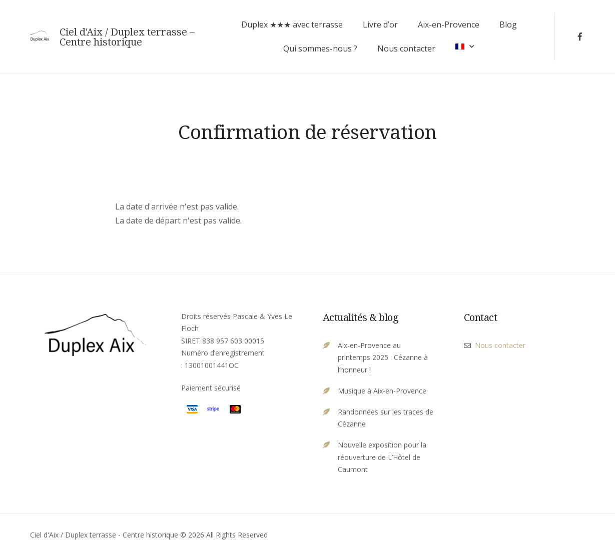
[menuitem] (464, 46)
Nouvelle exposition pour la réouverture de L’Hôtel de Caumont (382, 457)
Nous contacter (406, 48)
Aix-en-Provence (448, 24)
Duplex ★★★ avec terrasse (292, 24)
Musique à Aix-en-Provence (382, 391)
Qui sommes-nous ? (320, 48)
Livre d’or (380, 24)
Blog (508, 24)
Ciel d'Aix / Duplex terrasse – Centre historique (127, 37)
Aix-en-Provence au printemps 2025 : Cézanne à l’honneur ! (383, 357)
